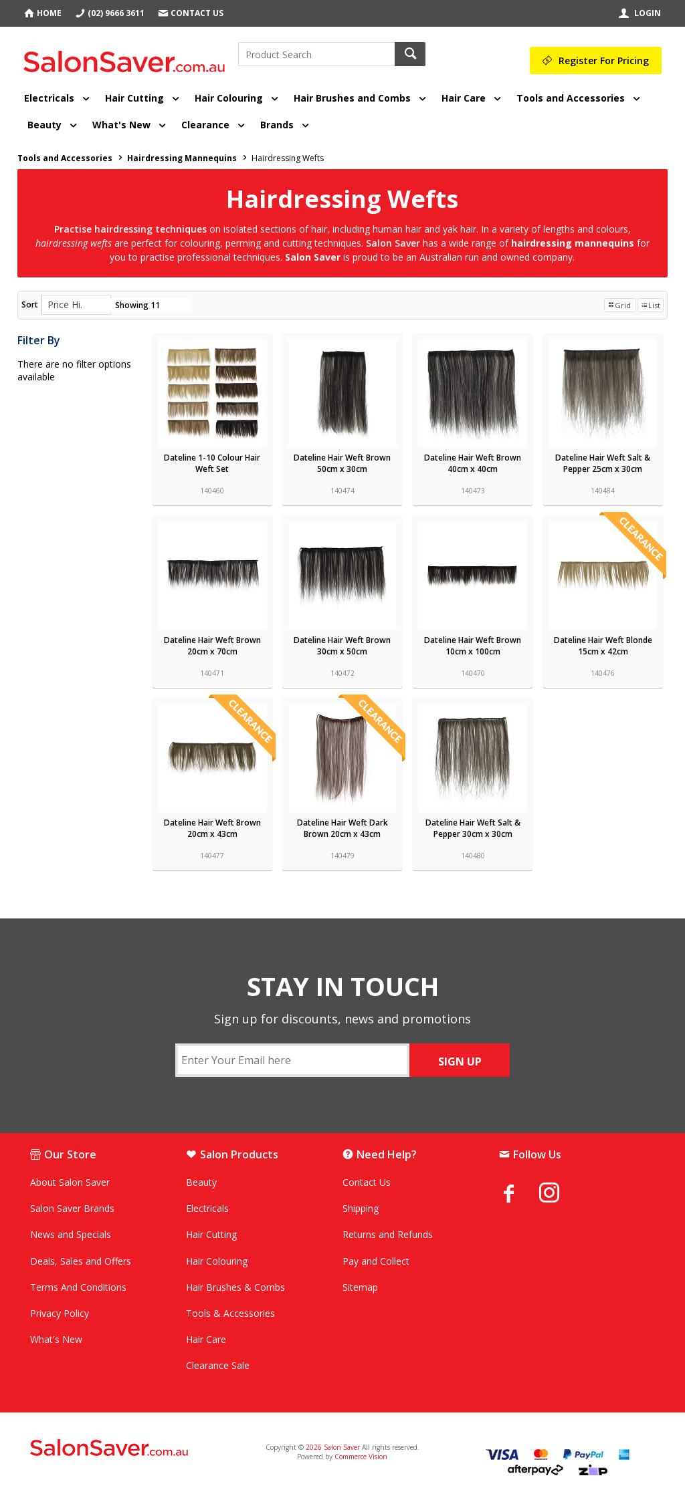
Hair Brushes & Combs (235, 1287)
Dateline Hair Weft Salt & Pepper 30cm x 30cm (472, 828)
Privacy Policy (59, 1313)
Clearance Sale (218, 1365)
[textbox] (316, 54)
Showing (137, 305)
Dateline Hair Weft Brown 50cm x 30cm (342, 463)
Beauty (44, 124)
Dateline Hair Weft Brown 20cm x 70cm (212, 645)
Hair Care (464, 98)
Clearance (205, 124)
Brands (277, 124)
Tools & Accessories (230, 1313)
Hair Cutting (134, 98)
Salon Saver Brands (72, 1208)
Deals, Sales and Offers (80, 1261)
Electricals (49, 98)
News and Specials (70, 1234)
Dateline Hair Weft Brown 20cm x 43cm (212, 828)
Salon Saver (312, 257)
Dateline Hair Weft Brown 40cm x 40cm (472, 463)
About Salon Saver (70, 1182)
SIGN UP (460, 1061)
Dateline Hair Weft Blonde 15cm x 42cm (603, 645)
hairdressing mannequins (574, 243)
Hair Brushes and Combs (352, 98)
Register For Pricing (604, 60)
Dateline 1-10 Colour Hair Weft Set (212, 463)
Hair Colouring (229, 98)
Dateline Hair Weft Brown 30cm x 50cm (342, 645)
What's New (121, 124)
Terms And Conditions (78, 1287)
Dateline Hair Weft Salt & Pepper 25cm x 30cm (602, 463)
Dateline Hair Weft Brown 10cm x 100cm (472, 645)
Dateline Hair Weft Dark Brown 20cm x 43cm (342, 828)
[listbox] (76, 305)
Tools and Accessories (570, 98)
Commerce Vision (360, 1456)
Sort (29, 304)
